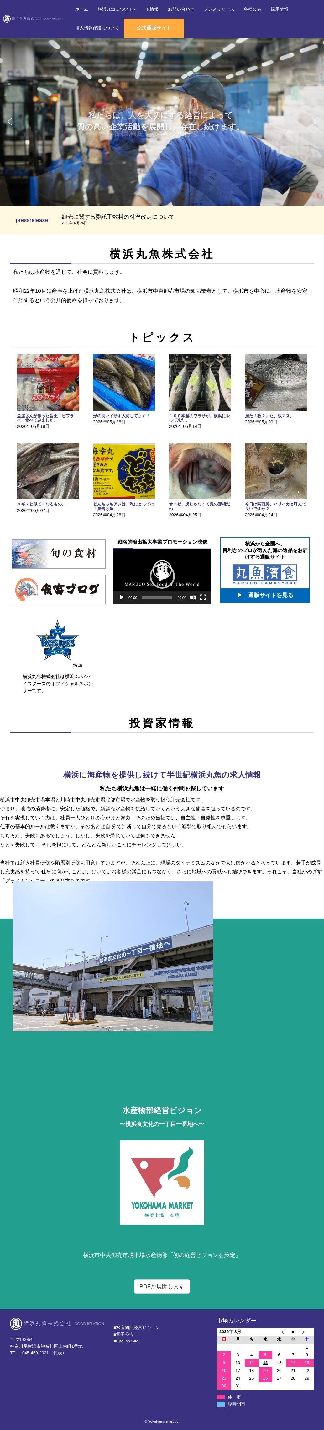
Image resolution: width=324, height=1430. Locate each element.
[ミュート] (193, 597)
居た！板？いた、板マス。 (269, 415)
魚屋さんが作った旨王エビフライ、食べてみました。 (45, 418)
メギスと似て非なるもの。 (41, 504)
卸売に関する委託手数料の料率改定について (118, 217)
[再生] (121, 597)
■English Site (125, 1341)
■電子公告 (123, 1334)
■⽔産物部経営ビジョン (136, 1327)
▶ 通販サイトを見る (265, 595)
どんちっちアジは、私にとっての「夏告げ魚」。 (123, 506)
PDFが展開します (162, 1286)
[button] (10, 122)
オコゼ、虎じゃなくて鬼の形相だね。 (199, 506)
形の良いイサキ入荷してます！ (121, 415)
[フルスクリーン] (203, 597)
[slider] (157, 597)
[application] (162, 576)
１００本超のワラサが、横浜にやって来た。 (199, 418)
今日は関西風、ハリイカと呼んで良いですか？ (275, 506)
